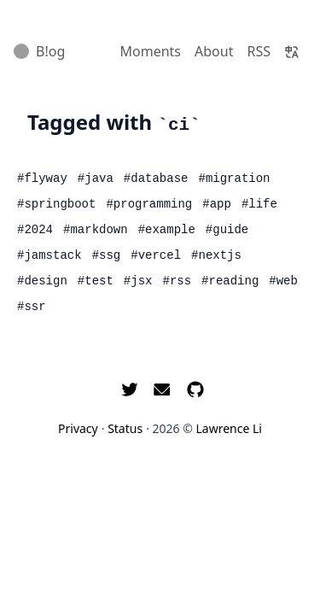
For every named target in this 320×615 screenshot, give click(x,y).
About (214, 51)
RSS (259, 51)
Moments (151, 51)
